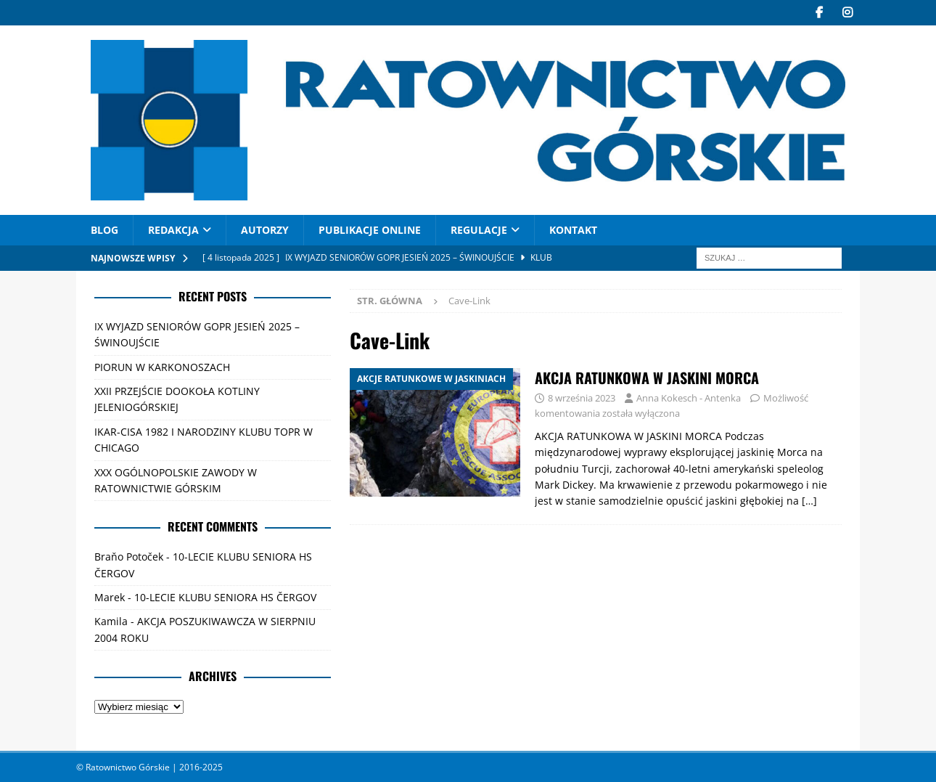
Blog (104, 230)
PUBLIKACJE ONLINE (370, 230)
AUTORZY (265, 230)
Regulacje (479, 230)
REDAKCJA (173, 230)
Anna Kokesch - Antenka (688, 397)
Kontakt (573, 230)
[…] (809, 501)
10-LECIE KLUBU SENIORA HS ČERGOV (225, 597)
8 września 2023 (581, 397)
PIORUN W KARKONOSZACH (162, 367)
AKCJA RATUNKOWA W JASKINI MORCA (647, 377)
